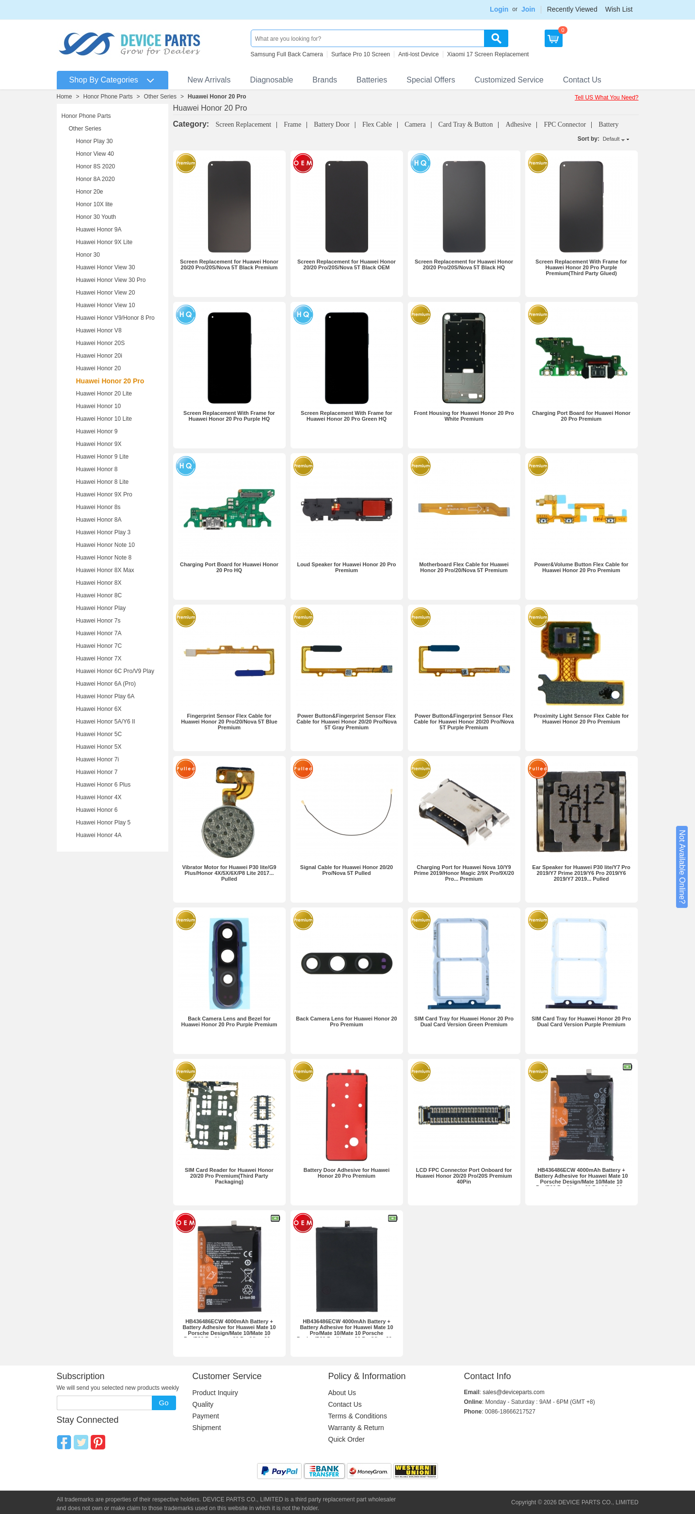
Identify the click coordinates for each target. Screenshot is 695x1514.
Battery (608, 124)
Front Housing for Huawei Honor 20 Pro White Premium (464, 416)
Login (499, 9)
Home (64, 96)
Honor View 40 (95, 153)
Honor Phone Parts (108, 96)
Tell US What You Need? (606, 97)
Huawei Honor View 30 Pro (111, 280)
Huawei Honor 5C (99, 734)
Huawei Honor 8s (98, 507)
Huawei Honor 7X (99, 658)
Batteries (371, 80)
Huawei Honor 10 (98, 406)
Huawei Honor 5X (99, 746)
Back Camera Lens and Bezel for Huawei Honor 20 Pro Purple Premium (229, 1021)
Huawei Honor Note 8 (104, 557)
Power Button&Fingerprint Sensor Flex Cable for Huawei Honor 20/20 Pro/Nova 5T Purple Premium (464, 721)
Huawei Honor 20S (100, 343)
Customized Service (508, 80)
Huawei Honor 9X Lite (104, 242)
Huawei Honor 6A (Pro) (106, 683)
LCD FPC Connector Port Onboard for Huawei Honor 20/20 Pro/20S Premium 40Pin (464, 1176)
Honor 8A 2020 (95, 179)
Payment (206, 1416)
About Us (342, 1393)
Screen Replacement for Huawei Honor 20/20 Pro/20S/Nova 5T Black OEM (346, 264)
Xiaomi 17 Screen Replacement (488, 54)
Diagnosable (271, 80)
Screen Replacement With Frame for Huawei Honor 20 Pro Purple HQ (229, 416)
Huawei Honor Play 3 (103, 532)
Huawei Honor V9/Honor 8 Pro (115, 317)
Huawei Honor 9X (99, 444)
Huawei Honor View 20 (105, 292)
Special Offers (430, 80)
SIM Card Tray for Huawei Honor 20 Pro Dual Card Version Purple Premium (581, 1021)
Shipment (207, 1428)
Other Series (160, 96)
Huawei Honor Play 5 (103, 822)
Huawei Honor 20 (98, 368)
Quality (203, 1404)
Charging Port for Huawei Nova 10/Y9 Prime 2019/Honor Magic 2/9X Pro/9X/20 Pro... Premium (464, 873)
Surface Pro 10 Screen (360, 54)
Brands (324, 80)
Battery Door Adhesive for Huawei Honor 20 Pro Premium (346, 1173)
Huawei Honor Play (101, 608)
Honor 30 (88, 254)
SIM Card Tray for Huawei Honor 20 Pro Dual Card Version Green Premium (464, 1021)
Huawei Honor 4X (99, 797)
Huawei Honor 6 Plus (103, 784)
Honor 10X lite (94, 204)
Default (611, 139)
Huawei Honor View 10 (105, 305)
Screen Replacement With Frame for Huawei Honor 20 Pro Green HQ (346, 416)
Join (528, 9)
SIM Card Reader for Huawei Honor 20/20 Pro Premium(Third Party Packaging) (229, 1176)
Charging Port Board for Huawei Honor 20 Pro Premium (581, 416)
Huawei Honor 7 (97, 772)
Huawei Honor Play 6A (105, 696)
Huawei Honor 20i (99, 355)
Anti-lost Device (418, 54)
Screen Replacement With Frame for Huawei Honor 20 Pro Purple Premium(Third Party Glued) (581, 267)
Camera (415, 124)
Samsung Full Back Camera (287, 54)
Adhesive (518, 124)
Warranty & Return (356, 1428)
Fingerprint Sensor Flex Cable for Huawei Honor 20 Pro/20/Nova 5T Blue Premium (229, 721)
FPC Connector (565, 124)
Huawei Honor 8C (99, 595)
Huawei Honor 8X (99, 582)
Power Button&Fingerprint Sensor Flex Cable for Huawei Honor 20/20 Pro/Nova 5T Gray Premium (346, 721)
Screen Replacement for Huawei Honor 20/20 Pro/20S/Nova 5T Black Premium (229, 264)
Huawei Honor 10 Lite (104, 418)
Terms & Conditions (357, 1416)
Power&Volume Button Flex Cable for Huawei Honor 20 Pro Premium (581, 567)
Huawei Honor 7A (99, 633)
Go (163, 1403)
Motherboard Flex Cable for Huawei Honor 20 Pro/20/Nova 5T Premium (464, 567)
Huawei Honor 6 (97, 809)
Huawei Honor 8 (97, 469)
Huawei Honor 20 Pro (217, 96)
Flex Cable (377, 124)
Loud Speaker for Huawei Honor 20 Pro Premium (346, 567)
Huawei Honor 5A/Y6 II (105, 721)
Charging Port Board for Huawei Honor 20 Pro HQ (229, 567)
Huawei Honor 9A (99, 229)
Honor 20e (89, 191)
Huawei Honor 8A (99, 519)
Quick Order (346, 1439)
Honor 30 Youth (96, 217)
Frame (292, 124)
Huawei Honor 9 (97, 431)
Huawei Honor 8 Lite (102, 481)
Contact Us (582, 80)
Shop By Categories (103, 80)
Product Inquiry (215, 1393)
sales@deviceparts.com (514, 1392)
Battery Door (331, 124)
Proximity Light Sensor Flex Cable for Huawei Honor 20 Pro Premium (581, 718)
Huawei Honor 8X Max (105, 570)
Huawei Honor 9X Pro (104, 494)
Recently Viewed (572, 9)
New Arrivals (209, 80)
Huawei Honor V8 (99, 330)
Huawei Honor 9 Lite (102, 456)
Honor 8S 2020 (95, 166)
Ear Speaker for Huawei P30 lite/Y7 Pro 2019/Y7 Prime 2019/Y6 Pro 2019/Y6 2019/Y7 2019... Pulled (581, 873)
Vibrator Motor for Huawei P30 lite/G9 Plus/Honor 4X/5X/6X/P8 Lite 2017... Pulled (229, 873)
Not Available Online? (682, 867)
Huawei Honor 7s (98, 620)
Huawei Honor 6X (99, 709)
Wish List (619, 9)
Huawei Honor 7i (97, 759)
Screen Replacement (244, 124)
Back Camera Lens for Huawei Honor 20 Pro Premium (346, 1021)
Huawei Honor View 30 (105, 267)
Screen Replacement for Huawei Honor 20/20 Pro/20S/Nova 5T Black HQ (464, 264)
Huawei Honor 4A (99, 835)
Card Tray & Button (465, 124)
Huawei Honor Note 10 (105, 545)
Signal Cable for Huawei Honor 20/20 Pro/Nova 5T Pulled (346, 870)
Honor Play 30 (94, 141)
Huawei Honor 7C (99, 645)
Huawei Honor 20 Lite (104, 393)
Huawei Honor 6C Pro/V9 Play (115, 671)
